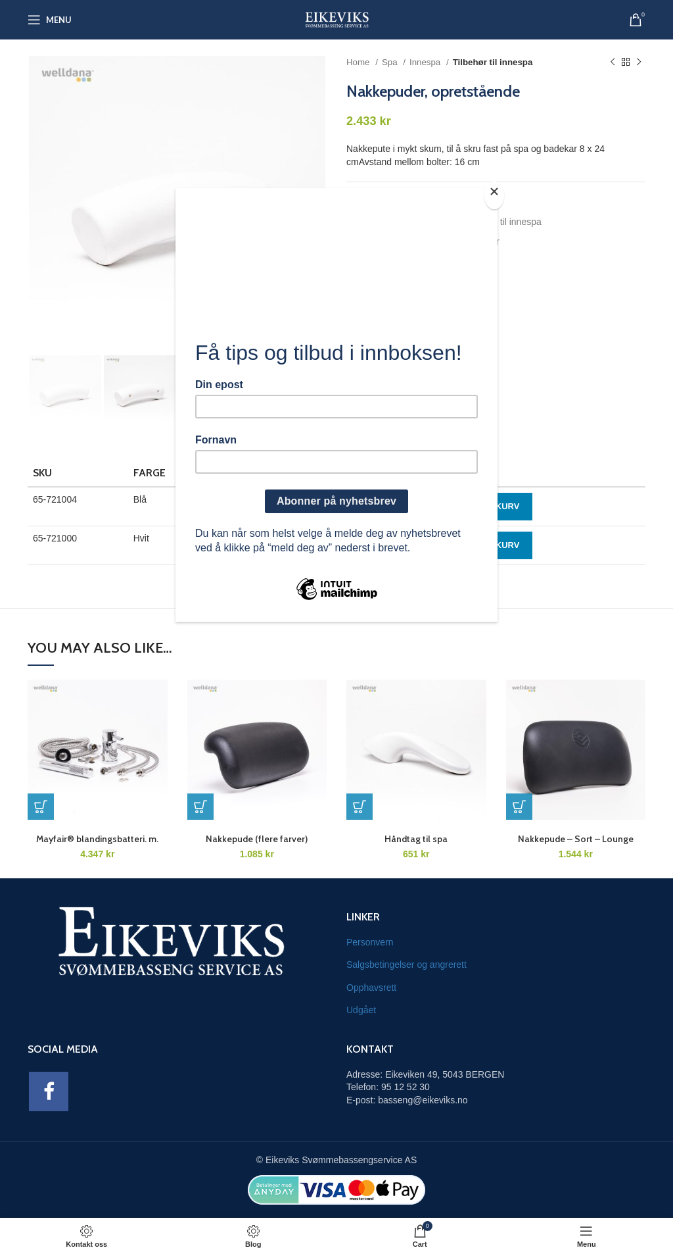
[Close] (494, 195)
